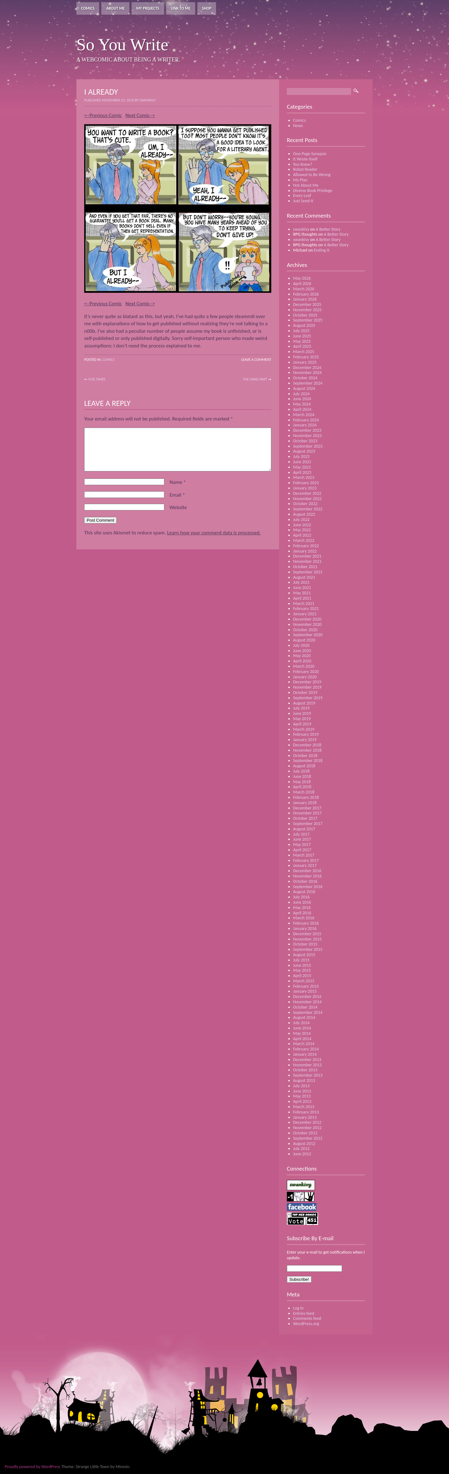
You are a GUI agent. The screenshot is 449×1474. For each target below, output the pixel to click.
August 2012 (304, 1143)
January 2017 (304, 865)
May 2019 (302, 718)
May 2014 (302, 1033)
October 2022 (305, 503)
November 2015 (307, 939)
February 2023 (306, 482)
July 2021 (301, 582)
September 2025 (307, 320)
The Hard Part (255, 379)
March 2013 (303, 1106)
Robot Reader (305, 169)
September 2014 (307, 1012)
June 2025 (302, 336)
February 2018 (306, 797)
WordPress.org (306, 1323)
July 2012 (301, 1148)
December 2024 (307, 367)
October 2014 (305, 1007)
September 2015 (307, 949)
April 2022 (302, 535)
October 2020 (305, 629)
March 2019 (303, 729)
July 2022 (301, 519)
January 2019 (304, 739)
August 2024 (304, 388)
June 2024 (302, 398)
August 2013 (304, 1080)
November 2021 (307, 561)
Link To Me (181, 8)
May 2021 (302, 593)
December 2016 (307, 870)
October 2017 (305, 818)
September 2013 (307, 1075)
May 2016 (302, 907)
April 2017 (302, 849)
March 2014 (303, 1043)
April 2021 (302, 598)
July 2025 (301, 330)
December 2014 (307, 996)
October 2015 (305, 944)
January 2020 (304, 677)
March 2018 (303, 792)
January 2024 (304, 425)
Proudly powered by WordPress (32, 1466)
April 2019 (302, 724)
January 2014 (304, 1054)
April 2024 (302, 409)
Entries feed (303, 1313)
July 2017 (301, 834)
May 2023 (302, 467)
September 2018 (307, 760)
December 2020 (307, 619)
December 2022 (307, 493)
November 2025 (307, 309)
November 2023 (307, 435)
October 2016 (305, 881)
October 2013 (305, 1070)
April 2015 (302, 975)
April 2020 (302, 661)
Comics (87, 8)
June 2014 (302, 1028)
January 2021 (304, 614)
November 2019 (307, 687)
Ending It (321, 250)
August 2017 (304, 829)
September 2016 (307, 886)
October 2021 (305, 566)
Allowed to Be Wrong (312, 174)
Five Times (97, 379)
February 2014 (306, 1049)
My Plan (300, 180)
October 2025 (305, 315)
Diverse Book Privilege (312, 190)
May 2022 (302, 530)
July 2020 (301, 645)
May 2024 (302, 404)
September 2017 (307, 823)
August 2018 (304, 766)
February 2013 (306, 1112)
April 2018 (302, 786)
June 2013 (302, 1091)
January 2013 (304, 1117)
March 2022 (303, 540)
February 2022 (306, 545)
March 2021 (303, 603)
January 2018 (304, 802)
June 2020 (302, 650)
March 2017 (303, 855)
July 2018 (301, 771)
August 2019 (304, 703)
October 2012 (305, 1133)
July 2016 (301, 897)
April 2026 (302, 283)
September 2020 (307, 634)
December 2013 (307, 1059)
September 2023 (307, 446)
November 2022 (307, 498)
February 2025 (306, 357)
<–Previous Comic (103, 115)
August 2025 (304, 325)
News (298, 125)
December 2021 (307, 556)
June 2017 (302, 839)
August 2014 (304, 1017)
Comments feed (307, 1318)
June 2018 (302, 776)
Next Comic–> (140, 115)
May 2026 (302, 278)
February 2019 (306, 734)
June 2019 (302, 713)
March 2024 (303, 414)
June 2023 (302, 461)
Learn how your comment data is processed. (214, 532)
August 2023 (304, 451)
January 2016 (304, 928)
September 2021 (307, 572)
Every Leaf (302, 195)
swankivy (301, 229)
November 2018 (307, 750)
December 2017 (307, 808)
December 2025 (307, 304)
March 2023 (303, 477)
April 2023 (302, 472)
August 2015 (304, 954)
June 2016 (302, 902)
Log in (298, 1308)
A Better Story (328, 229)
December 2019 (307, 682)
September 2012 (307, 1138)
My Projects (147, 8)
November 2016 (307, 876)
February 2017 (306, 860)
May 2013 (302, 1096)
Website (178, 507)
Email (177, 495)
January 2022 (304, 551)
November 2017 (307, 813)
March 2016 (303, 918)
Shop (206, 8)
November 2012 (307, 1127)
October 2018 (305, 755)
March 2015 (303, 981)
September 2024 (307, 383)
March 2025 (303, 351)
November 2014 (307, 1002)
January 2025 (304, 362)
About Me (115, 8)
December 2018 (307, 745)
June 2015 (302, 965)
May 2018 (302, 781)
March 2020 (303, 666)
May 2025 (302, 341)
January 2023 (304, 488)
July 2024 (301, 393)
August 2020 (304, 640)
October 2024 (305, 378)
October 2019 (305, 692)
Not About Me (305, 185)
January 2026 (304, 299)
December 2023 (307, 430)
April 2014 (302, 1038)
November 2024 (307, 372)
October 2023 (305, 441)
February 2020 (306, 671)
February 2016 (306, 923)
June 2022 (302, 525)
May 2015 (302, 970)
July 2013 (301, 1085)
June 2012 (302, 1154)
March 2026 (303, 289)
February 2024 (306, 420)
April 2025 (302, 346)
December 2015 (307, 933)
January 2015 (304, 991)
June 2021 (302, 587)
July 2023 (301, 456)
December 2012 (307, 1122)
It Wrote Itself (305, 159)
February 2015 (306, 986)
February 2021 (306, 608)
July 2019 (301, 708)
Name (178, 482)
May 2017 (302, 844)
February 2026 (306, 294)
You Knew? (302, 164)
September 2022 (307, 509)
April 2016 (302, 913)
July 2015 (301, 960)
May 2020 (302, 655)
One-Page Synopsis (309, 153)
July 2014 (301, 1022)
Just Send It (303, 201)
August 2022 (304, 514)
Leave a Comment (256, 359)
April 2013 (302, 1101)
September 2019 (307, 697)
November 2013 (307, 1065)
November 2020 (307, 624)
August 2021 (304, 577)
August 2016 (304, 891)
